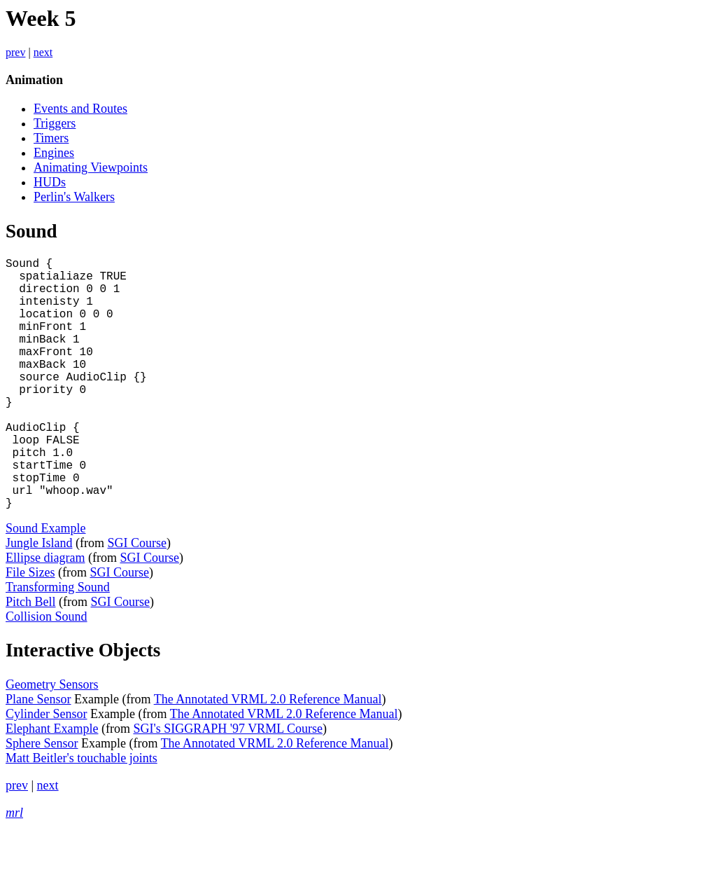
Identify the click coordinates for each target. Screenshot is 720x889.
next (43, 52)
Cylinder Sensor (46, 770)
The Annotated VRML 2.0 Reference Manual (268, 755)
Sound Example (46, 584)
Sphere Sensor (42, 799)
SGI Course (137, 599)
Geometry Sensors (52, 740)
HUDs (50, 182)
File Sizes (30, 628)
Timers (51, 138)
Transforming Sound (58, 643)
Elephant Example (52, 785)
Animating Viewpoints (91, 167)
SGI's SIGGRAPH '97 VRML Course (228, 785)
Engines (54, 153)
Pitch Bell (31, 658)
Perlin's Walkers (74, 197)
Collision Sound (46, 673)
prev (15, 52)
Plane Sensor (38, 755)
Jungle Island (39, 599)
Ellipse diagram (45, 614)
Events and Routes (80, 109)
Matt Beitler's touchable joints (81, 814)
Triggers (55, 123)
